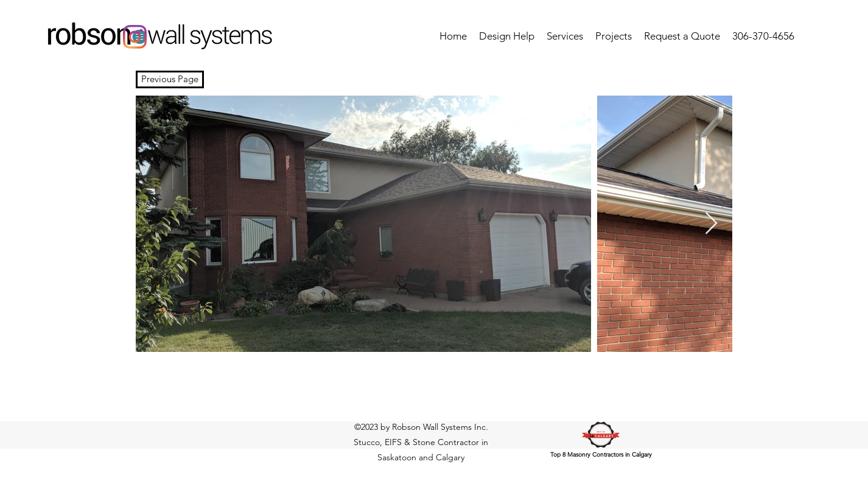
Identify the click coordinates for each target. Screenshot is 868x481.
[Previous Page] (170, 79)
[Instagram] (135, 37)
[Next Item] (711, 224)
